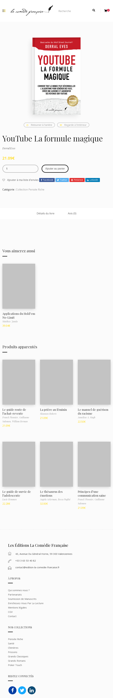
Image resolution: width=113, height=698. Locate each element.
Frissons (12, 652)
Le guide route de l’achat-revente (14, 411)
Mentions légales (17, 607)
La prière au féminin (53, 410)
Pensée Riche (15, 639)
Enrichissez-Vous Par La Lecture (26, 603)
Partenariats (15, 594)
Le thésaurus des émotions (51, 493)
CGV (10, 611)
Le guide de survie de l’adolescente (16, 493)
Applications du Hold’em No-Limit (18, 315)
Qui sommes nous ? (19, 590)
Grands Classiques (18, 656)
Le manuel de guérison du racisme (93, 411)
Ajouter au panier (55, 168)
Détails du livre (45, 213)
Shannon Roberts (48, 413)
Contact (12, 616)
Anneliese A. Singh (86, 417)
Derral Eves (8, 148)
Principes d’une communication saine (92, 493)
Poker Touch (15, 665)
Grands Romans (17, 660)
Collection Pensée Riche (30, 189)
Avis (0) (72, 213)
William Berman (20, 421)
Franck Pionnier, (10, 417)
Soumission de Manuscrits (22, 598)
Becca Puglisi (64, 499)
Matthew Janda (10, 321)
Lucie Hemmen (9, 499)
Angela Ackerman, (49, 499)
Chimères (13, 647)
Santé (11, 643)
